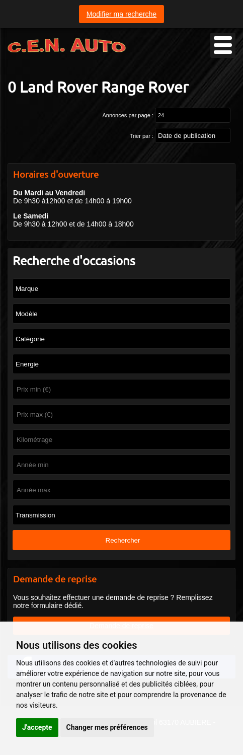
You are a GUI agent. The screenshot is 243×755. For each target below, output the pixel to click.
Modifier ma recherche (121, 14)
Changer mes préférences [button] (107, 727)
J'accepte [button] (37, 727)
